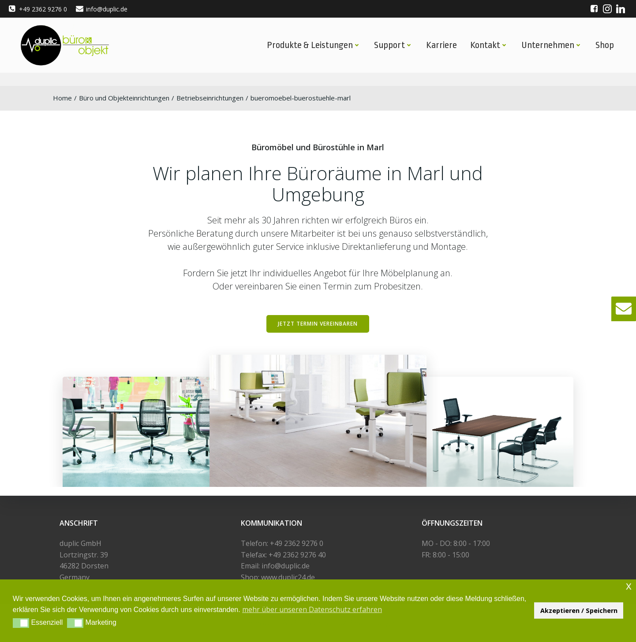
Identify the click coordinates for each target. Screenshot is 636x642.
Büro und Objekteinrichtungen (124, 97)
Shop (604, 45)
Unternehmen (551, 45)
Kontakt (489, 45)
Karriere (441, 45)
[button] (623, 309)
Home (62, 97)
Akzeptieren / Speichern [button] (578, 610)
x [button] (629, 586)
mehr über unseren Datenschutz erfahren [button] (312, 609)
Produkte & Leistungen (314, 45)
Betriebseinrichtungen (209, 97)
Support (393, 45)
